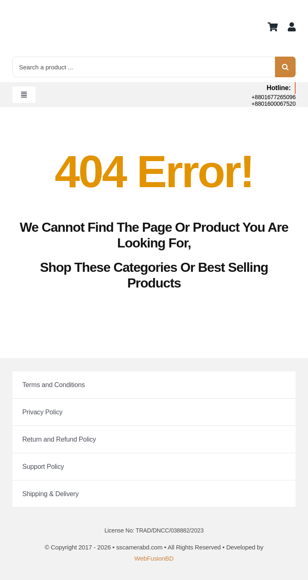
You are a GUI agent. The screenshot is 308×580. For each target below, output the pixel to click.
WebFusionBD (154, 558)
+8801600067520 (273, 103)
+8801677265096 (273, 97)
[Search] (285, 67)
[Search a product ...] (143, 67)
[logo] (33, 8)
